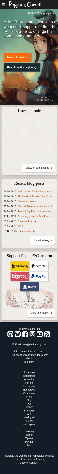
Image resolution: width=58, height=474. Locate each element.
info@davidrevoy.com (34, 344)
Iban (29, 445)
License (29, 407)
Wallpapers (29, 424)
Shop (29, 396)
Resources (29, 389)
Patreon (29, 435)
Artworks (29, 379)
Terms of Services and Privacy (29, 459)
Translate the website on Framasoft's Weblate (29, 455)
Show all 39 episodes (37, 167)
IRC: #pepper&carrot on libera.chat (29, 355)
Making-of (29, 417)
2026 (20, 226)
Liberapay (29, 431)
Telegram (29, 362)
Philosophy (29, 386)
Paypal (29, 441)
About (29, 403)
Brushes (29, 421)
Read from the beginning (21, 67)
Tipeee (29, 438)
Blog (28, 400)
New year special (27, 231)
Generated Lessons (27, 201)
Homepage (29, 372)
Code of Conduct (29, 462)
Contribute (29, 393)
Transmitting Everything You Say (34, 211)
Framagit (29, 410)
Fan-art (29, 383)
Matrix (29, 358)
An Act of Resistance (28, 221)
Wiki (29, 414)
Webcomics (29, 376)
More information (17, 57)
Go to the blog (41, 240)
